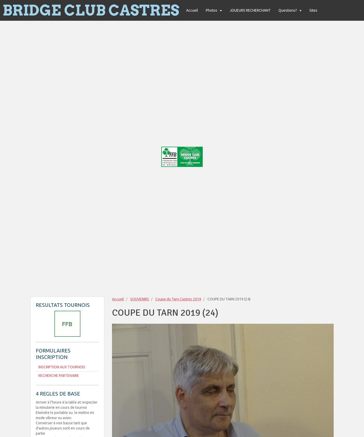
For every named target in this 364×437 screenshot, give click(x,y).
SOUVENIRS (139, 299)
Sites (313, 10)
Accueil (192, 10)
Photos (212, 10)
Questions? (288, 10)
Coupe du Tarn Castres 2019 (178, 299)
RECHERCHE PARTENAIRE (58, 375)
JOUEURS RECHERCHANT (250, 10)
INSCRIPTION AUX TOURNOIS (61, 367)
